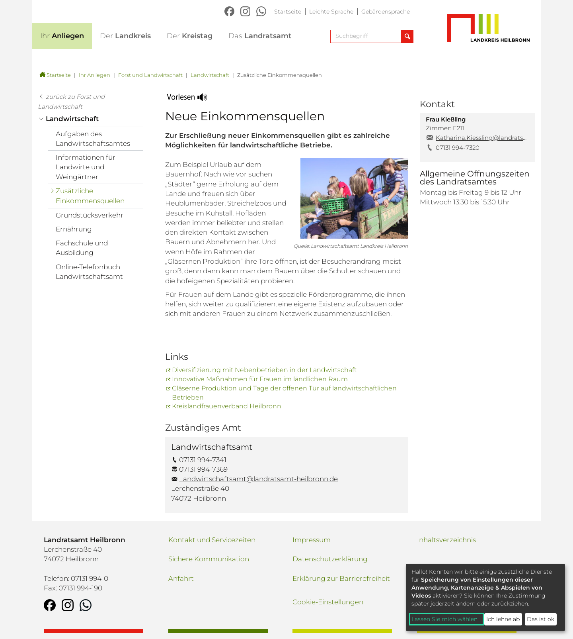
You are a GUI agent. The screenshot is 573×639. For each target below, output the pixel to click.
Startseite (287, 11)
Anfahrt (181, 578)
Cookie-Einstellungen (327, 602)
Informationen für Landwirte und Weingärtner (85, 167)
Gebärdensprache (385, 11)
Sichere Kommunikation (208, 559)
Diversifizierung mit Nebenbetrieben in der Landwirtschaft (264, 370)
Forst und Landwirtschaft (150, 75)
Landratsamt (260, 35)
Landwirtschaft (210, 75)
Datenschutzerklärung (330, 559)
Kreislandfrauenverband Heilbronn (226, 406)
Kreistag (189, 35)
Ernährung (74, 229)
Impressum (311, 540)
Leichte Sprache (331, 11)
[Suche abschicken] (407, 36)
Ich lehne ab (503, 619)
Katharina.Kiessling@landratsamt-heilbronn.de (482, 137)
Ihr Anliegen (94, 75)
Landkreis (125, 35)
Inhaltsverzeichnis (446, 540)
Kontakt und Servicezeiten (211, 540)
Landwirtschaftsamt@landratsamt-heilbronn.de (258, 479)
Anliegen (62, 35)
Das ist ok (540, 619)
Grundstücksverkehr (89, 215)
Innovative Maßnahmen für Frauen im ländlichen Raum (260, 379)
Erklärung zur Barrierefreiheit (341, 578)
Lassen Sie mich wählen (444, 619)
